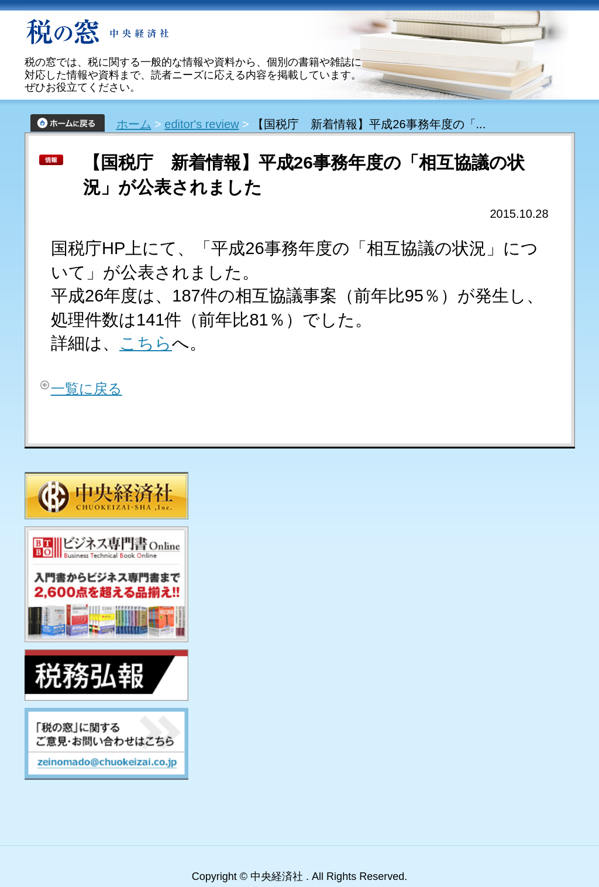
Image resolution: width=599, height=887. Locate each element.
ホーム (134, 124)
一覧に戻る (86, 388)
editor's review (201, 124)
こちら (145, 343)
